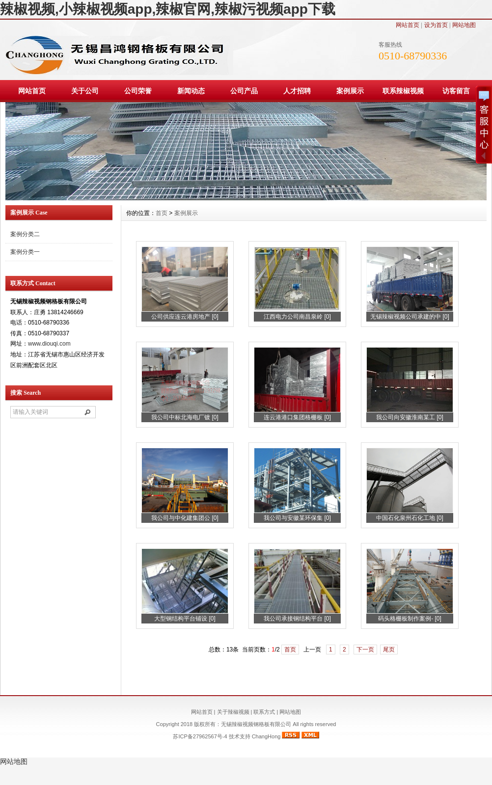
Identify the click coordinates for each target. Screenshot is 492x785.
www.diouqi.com (49, 343)
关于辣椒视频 (233, 712)
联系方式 (264, 712)
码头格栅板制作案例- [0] (409, 618)
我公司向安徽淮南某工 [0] (409, 417)
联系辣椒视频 (403, 91)
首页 (161, 213)
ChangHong (266, 736)
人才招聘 (297, 91)
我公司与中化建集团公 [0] (185, 517)
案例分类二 (25, 234)
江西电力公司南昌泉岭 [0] (297, 316)
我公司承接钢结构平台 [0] (297, 618)
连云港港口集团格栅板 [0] (297, 417)
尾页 (389, 649)
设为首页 (436, 25)
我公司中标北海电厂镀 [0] (185, 417)
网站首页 (407, 25)
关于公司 (85, 91)
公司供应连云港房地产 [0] (185, 316)
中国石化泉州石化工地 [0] (409, 517)
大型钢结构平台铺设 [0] (185, 618)
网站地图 (464, 25)
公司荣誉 (138, 91)
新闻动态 (191, 91)
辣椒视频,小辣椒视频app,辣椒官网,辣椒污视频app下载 (167, 9)
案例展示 (350, 91)
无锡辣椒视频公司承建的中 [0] (409, 316)
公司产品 (244, 91)
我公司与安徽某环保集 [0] (297, 517)
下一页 (365, 649)
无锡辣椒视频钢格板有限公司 (257, 724)
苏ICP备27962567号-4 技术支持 (212, 736)
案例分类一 (25, 251)
